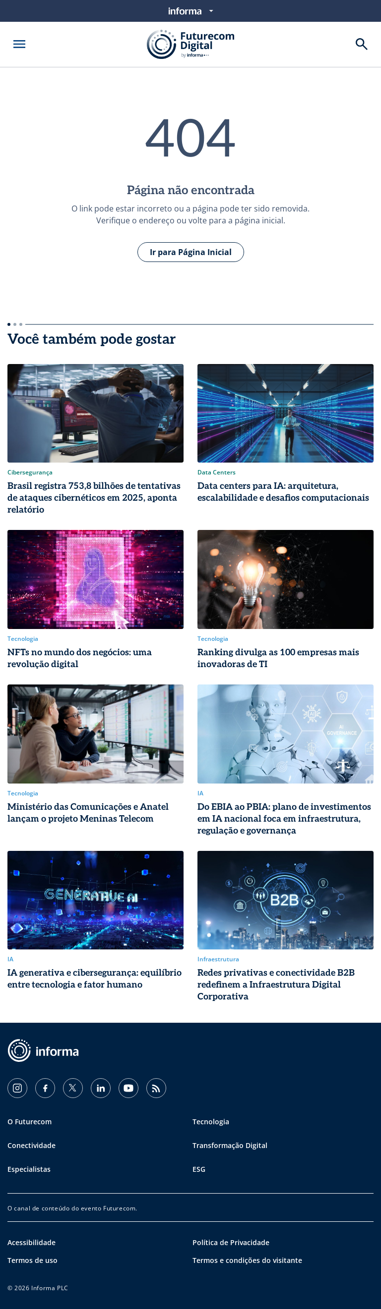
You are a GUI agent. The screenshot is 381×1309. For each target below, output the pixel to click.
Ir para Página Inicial (191, 252)
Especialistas (29, 1169)
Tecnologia (210, 1121)
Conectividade (31, 1145)
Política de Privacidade (230, 1242)
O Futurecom (29, 1121)
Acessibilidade (31, 1242)
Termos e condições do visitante (247, 1260)
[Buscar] (362, 44)
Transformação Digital (229, 1145)
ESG (198, 1169)
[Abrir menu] (19, 44)
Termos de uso (32, 1260)
